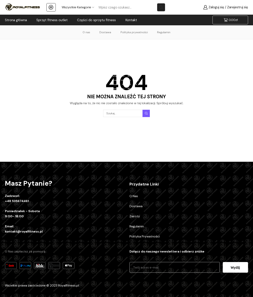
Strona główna (16, 20)
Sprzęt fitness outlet (52, 20)
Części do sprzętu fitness (96, 20)
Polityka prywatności (134, 32)
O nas (86, 32)
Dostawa (105, 32)
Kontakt (131, 20)
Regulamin (163, 32)
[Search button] (161, 7)
